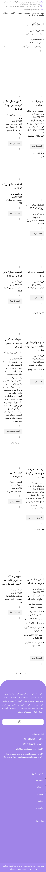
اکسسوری (40, 111)
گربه (30, 486)
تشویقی (15, 353)
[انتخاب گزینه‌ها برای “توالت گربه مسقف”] (37, 146)
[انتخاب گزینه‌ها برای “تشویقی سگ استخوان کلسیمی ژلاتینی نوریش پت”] (15, 612)
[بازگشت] (41, 19)
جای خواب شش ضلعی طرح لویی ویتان (34, 346)
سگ (20, 353)
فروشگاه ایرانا (38, 214)
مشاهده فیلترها (36, 39)
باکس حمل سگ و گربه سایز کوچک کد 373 (12, 105)
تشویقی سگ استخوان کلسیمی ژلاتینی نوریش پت (12, 580)
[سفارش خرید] (23, 46)
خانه (42, 31)
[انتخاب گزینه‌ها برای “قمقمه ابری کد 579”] (37, 297)
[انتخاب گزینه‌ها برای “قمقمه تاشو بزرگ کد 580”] (15, 213)
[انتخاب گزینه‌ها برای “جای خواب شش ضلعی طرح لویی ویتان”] (37, 382)
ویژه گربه (35, 114)
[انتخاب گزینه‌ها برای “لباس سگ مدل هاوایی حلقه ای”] (37, 658)
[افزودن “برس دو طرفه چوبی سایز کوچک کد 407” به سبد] (35, 517)
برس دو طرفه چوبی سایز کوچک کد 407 (34, 473)
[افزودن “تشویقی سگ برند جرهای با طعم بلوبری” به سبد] (13, 431)
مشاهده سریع (41, 152)
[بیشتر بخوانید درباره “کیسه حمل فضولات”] (15, 501)
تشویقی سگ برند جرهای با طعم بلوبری (12, 343)
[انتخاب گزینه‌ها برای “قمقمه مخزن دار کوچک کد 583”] (15, 301)
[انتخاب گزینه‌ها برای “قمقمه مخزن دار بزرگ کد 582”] (37, 233)
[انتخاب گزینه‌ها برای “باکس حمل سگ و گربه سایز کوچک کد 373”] (15, 143)
